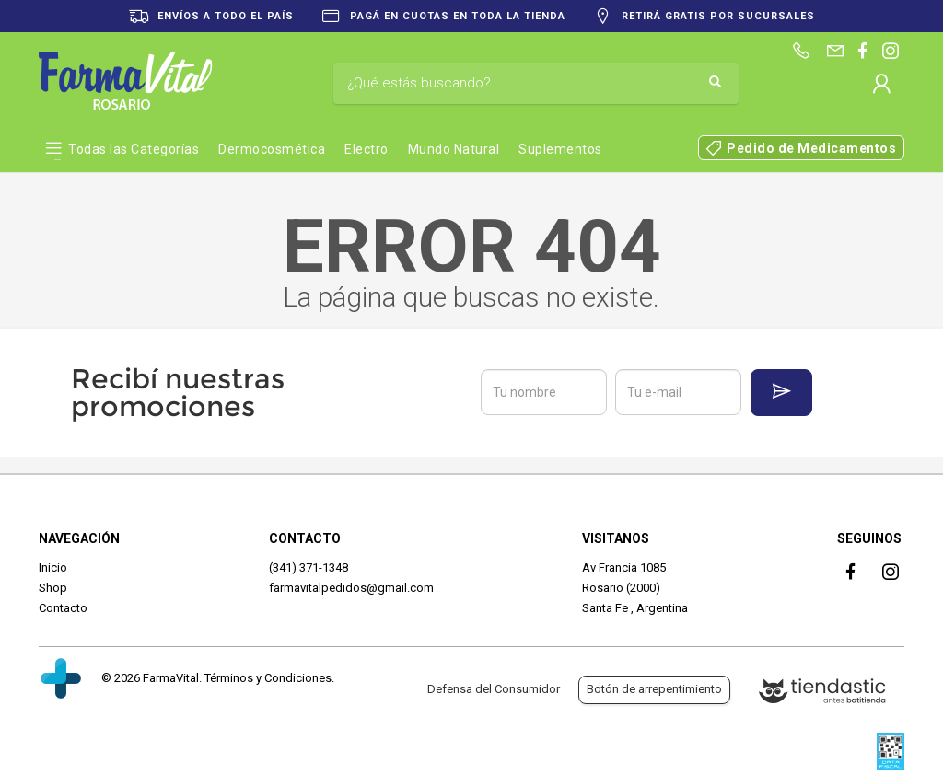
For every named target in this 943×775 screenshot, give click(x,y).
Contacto (63, 608)
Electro (366, 149)
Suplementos (560, 149)
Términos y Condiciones (268, 678)
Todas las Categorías (133, 149)
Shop (53, 588)
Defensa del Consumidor (493, 689)
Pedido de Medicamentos (811, 148)
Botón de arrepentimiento (654, 689)
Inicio (53, 567)
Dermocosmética (271, 149)
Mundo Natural (454, 149)
